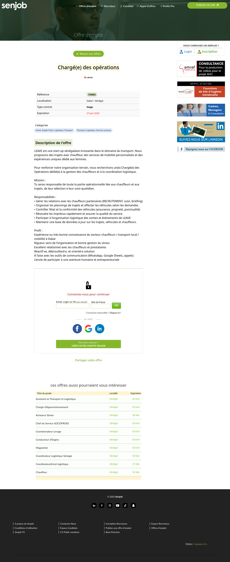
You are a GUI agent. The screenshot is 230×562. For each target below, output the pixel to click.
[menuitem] (86, 5)
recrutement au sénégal (73, 554)
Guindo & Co (200, 544)
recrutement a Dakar (101, 554)
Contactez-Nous (68, 523)
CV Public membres (69, 532)
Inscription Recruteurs (116, 523)
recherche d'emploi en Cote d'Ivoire (118, 554)
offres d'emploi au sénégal (58, 554)
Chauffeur (41, 472)
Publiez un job (207, 5)
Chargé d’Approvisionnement (52, 406)
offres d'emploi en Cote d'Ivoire (158, 554)
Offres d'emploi (158, 528)
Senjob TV (20, 532)
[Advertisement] (201, 183)
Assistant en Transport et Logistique (56, 398)
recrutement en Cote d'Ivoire (177, 554)
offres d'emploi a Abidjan (193, 554)
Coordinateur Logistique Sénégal (54, 455)
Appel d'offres (146, 5)
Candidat (126, 5)
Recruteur (108, 5)
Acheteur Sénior (45, 415)
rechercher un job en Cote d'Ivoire (139, 554)
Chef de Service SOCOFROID (52, 423)
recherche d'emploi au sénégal (23, 554)
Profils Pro (167, 5)
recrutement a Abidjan (207, 554)
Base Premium (113, 532)
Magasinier (42, 447)
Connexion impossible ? (103, 312)
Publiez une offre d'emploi (118, 528)
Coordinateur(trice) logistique (52, 463)
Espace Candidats (68, 528)
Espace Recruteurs (160, 523)
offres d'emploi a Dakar (87, 554)
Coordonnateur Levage (48, 431)
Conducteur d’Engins (47, 439)
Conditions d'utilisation (26, 528)
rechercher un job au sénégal (42, 554)
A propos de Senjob (24, 523)
